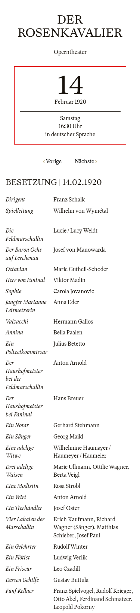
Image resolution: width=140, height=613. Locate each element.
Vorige (52, 161)
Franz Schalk (69, 200)
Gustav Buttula (70, 580)
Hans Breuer (68, 398)
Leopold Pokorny (74, 607)
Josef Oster (66, 508)
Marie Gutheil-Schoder (80, 269)
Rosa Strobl (66, 486)
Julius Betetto (69, 344)
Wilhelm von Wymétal (80, 211)
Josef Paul (88, 535)
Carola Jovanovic (73, 291)
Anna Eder (66, 302)
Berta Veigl (66, 475)
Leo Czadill (66, 569)
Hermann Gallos (73, 322)
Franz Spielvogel (73, 591)
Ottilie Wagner (110, 467)
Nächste (86, 161)
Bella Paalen (68, 333)
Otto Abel (65, 599)
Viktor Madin (69, 280)
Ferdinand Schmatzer (105, 599)
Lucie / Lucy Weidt (75, 231)
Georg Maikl (68, 437)
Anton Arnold (70, 363)
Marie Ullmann (71, 467)
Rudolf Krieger (113, 591)
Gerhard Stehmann (76, 425)
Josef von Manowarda (79, 250)
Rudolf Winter (70, 547)
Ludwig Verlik (70, 558)
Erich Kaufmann (73, 519)
